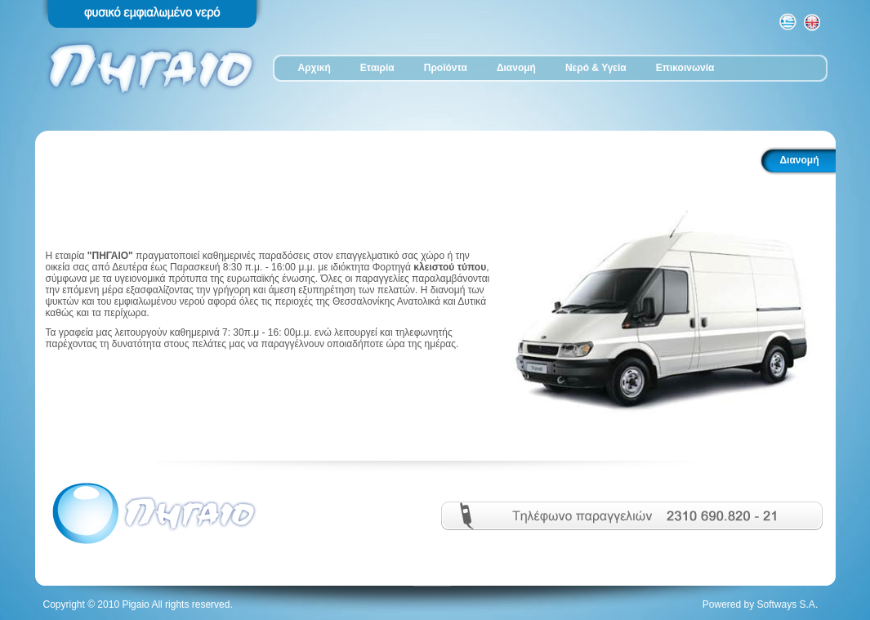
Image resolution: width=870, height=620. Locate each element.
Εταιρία (377, 68)
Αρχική (314, 68)
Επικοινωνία (685, 68)
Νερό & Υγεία (596, 68)
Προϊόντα (445, 68)
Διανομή (516, 68)
